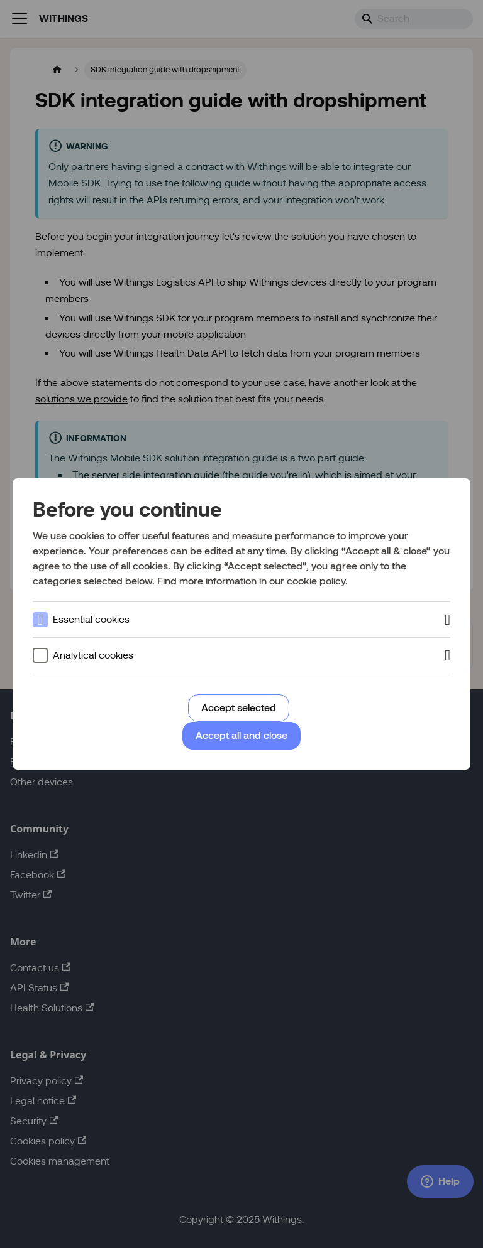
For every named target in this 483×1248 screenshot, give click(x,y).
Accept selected (238, 708)
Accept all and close (241, 735)
